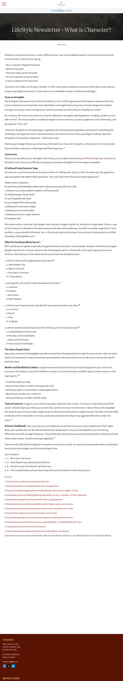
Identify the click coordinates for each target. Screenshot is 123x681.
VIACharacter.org (93, 158)
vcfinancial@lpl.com (10, 662)
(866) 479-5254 (15, 647)
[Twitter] (9, 666)
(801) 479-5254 (13, 644)
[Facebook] (4, 666)
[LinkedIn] (13, 666)
